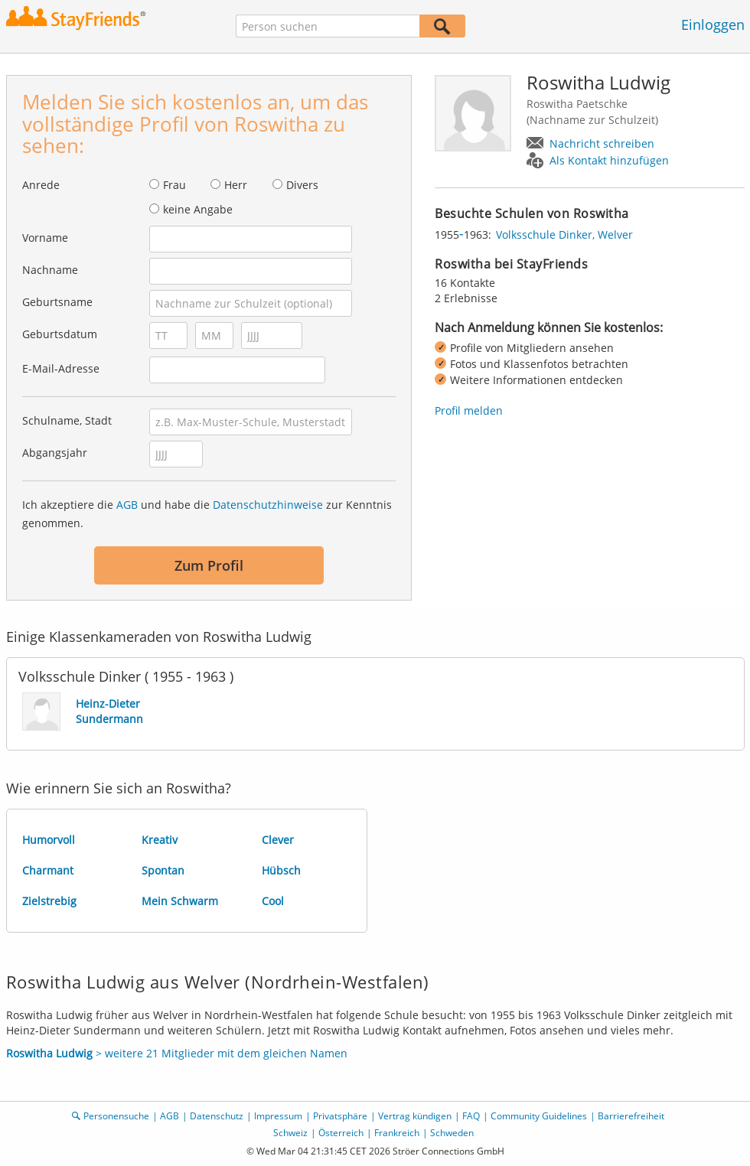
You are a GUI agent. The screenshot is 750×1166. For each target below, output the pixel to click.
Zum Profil (208, 565)
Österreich (341, 1132)
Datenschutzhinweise (268, 504)
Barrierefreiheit (631, 1115)
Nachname (50, 269)
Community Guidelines (539, 1115)
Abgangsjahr (54, 452)
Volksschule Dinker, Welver (564, 234)
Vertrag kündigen (415, 1115)
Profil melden (469, 410)
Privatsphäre (340, 1115)
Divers (302, 185)
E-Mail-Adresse (60, 368)
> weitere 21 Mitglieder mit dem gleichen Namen (176, 1053)
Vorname (45, 237)
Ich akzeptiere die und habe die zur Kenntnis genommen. (207, 513)
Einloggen (713, 24)
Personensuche (116, 1115)
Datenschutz (216, 1115)
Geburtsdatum (59, 334)
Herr (235, 185)
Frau (174, 185)
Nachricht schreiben (601, 143)
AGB (127, 504)
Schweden (452, 1132)
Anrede (41, 185)
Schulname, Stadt (67, 420)
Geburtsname (57, 302)
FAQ (471, 1115)
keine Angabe (198, 209)
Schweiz (290, 1132)
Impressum (278, 1115)
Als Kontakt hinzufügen (609, 160)
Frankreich (396, 1132)
